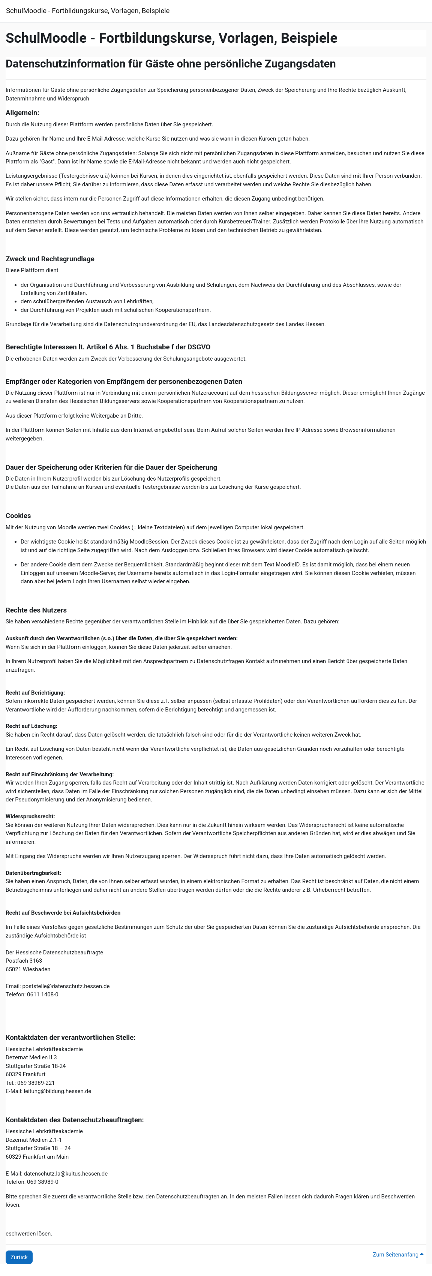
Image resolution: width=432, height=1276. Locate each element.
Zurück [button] (19, 1257)
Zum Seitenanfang (398, 1254)
